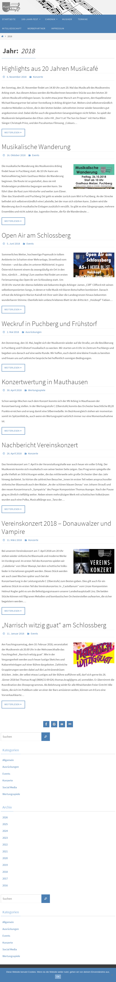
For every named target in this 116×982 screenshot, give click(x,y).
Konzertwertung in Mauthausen (45, 381)
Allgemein (8, 758)
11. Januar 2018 (15, 632)
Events (35, 155)
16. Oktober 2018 (16, 155)
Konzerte (38, 76)
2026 (5, 816)
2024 (5, 829)
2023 (5, 836)
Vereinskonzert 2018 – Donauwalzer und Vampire (56, 526)
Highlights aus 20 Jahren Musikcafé (50, 68)
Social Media (10, 786)
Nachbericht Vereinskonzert (40, 444)
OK (58, 976)
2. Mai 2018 (13, 331)
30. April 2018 (14, 389)
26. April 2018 (14, 452)
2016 (5, 884)
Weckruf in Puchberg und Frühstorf (49, 323)
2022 (5, 843)
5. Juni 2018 (13, 243)
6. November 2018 (17, 76)
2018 (5, 870)
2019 (5, 863)
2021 (5, 850)
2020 (5, 857)
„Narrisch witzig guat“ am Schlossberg (54, 624)
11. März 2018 (14, 539)
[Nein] (112, 975)
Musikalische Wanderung (36, 146)
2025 (5, 823)
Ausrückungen (34, 331)
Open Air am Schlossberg (36, 235)
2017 (5, 877)
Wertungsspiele (36, 389)
